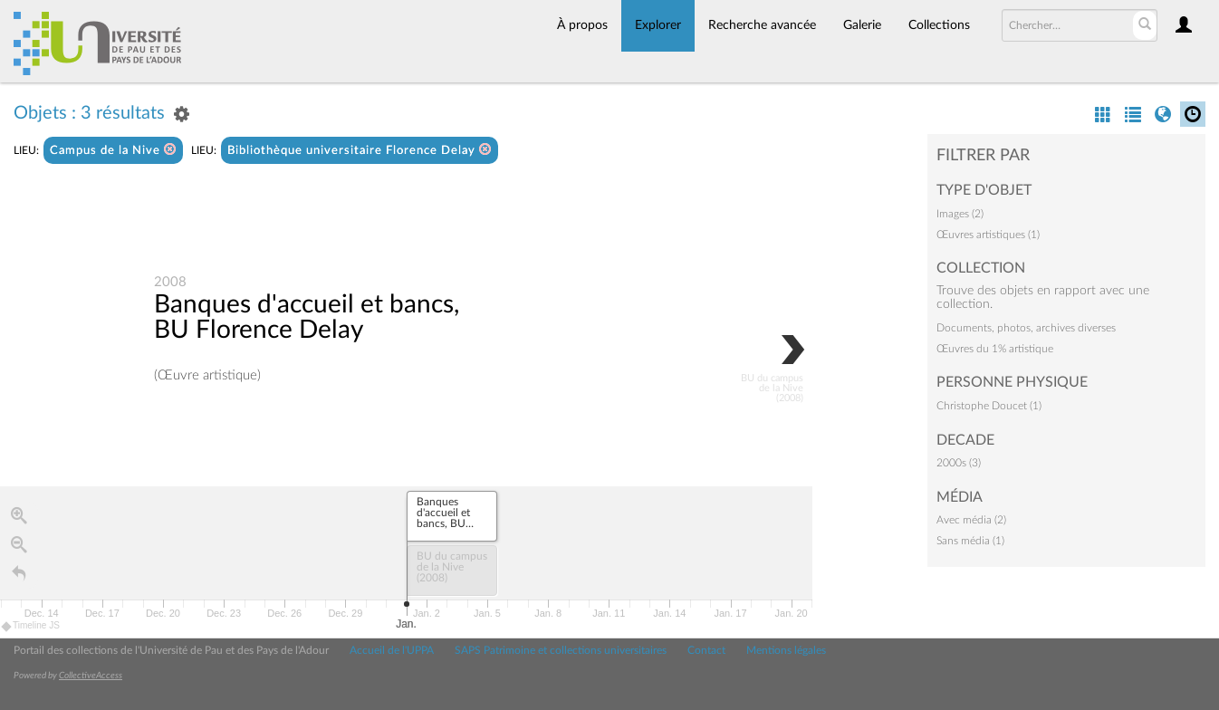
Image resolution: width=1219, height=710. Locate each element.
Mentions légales (786, 650)
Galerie (862, 25)
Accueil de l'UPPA (392, 650)
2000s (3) (958, 462)
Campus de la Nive (113, 150)
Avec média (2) (971, 519)
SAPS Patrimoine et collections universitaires (561, 650)
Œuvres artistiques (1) (988, 234)
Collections (939, 25)
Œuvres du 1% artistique (994, 348)
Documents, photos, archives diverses (1026, 327)
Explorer (658, 25)
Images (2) (960, 213)
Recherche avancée (762, 25)
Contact (706, 650)
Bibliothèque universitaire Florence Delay (359, 150)
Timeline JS (31, 626)
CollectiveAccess (90, 675)
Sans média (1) (970, 540)
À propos (582, 25)
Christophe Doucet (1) (988, 405)
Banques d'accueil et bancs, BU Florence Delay (306, 317)
